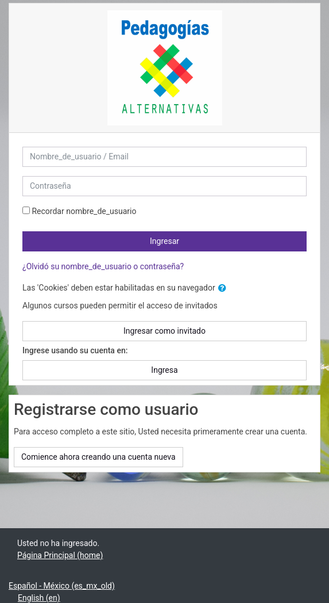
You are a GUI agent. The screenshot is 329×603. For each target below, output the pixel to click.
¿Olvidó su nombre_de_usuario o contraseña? (103, 266)
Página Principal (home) (60, 555)
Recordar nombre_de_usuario (84, 211)
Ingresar (164, 241)
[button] (224, 288)
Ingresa (164, 370)
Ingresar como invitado (164, 330)
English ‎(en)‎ (39, 597)
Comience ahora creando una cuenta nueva (98, 456)
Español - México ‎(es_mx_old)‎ (62, 585)
